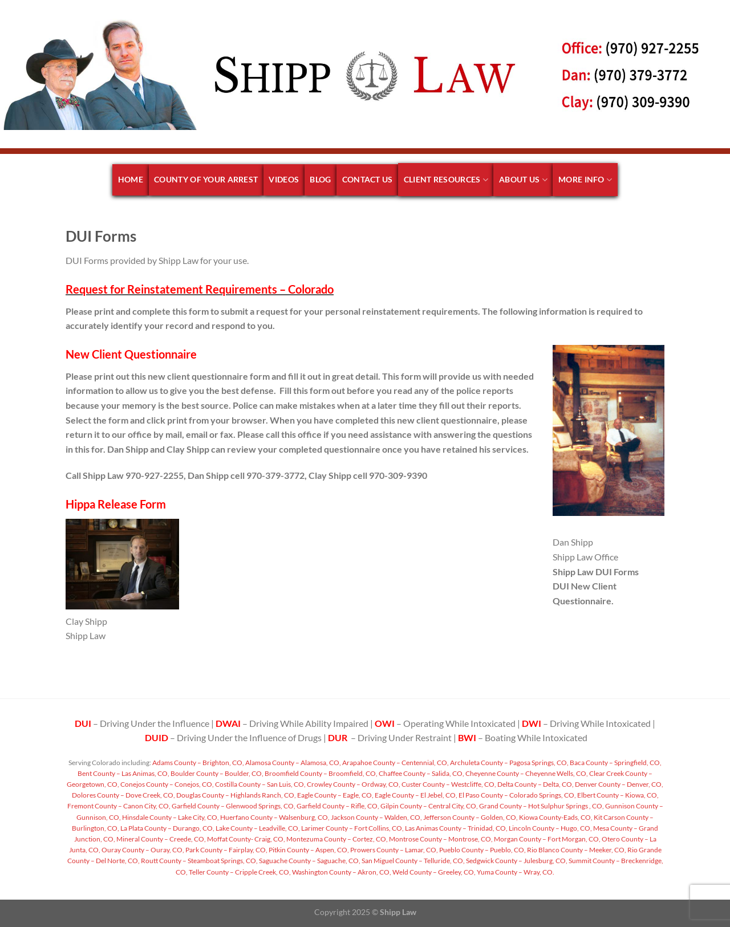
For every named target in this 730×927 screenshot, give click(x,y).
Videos (284, 179)
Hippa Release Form (116, 504)
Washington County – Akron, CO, (341, 872)
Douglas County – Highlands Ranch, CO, (235, 795)
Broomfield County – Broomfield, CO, (320, 773)
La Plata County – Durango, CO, (166, 828)
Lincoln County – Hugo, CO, (550, 828)
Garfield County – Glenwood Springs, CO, (233, 806)
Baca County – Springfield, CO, (615, 762)
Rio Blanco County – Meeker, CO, (576, 849)
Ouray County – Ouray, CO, (142, 849)
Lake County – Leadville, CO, (257, 828)
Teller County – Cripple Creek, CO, (239, 872)
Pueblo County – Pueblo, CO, (482, 849)
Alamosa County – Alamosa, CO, (292, 762)
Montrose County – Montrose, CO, (440, 839)
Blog (320, 179)
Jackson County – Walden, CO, (376, 817)
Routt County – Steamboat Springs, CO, (199, 860)
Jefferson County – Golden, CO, (470, 817)
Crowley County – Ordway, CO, (353, 784)
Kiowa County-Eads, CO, (555, 817)
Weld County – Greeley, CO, (433, 872)
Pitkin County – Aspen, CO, (308, 849)
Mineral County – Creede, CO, (160, 839)
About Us (523, 179)
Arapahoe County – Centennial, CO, (395, 762)
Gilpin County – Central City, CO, (428, 806)
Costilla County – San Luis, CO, (260, 784)
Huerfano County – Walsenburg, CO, (274, 817)
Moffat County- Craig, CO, (245, 839)
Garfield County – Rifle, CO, (337, 806)
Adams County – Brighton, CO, (197, 762)
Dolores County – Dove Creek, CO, (123, 795)
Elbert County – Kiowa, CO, (617, 795)
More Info (585, 179)
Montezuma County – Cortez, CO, (336, 839)
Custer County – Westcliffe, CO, (448, 784)
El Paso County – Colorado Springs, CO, (516, 795)
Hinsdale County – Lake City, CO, (170, 817)
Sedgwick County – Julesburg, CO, (516, 860)
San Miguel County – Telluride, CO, (412, 860)
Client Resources (446, 179)
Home (130, 179)
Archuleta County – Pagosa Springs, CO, (509, 762)
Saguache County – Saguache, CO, (309, 860)
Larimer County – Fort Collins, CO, (352, 828)
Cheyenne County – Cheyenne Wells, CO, (526, 773)
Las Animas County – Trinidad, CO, (456, 828)
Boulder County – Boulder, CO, (216, 773)
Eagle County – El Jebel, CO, (415, 795)
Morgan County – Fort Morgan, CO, (547, 839)
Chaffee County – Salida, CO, (421, 773)
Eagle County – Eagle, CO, (335, 795)
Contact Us (367, 179)
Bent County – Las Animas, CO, (123, 773)
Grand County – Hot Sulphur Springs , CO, (541, 806)
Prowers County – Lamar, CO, (393, 849)
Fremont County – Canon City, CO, (119, 806)
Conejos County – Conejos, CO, (166, 784)
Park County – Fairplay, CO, (225, 849)
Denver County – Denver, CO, (618, 784)
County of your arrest (206, 179)
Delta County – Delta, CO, (535, 784)
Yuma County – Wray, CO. (515, 872)
